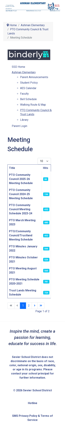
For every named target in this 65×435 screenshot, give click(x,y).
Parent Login (19, 126)
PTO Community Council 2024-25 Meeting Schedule (21, 194)
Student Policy (29, 82)
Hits (45, 168)
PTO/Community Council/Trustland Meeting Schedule (21, 235)
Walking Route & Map (33, 104)
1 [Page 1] (23, 305)
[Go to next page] (35, 305)
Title (12, 168)
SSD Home (18, 66)
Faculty (24, 93)
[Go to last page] (40, 305)
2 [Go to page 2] (29, 305)
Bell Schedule (28, 99)
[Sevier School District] (32, 6)
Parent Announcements (34, 77)
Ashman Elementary (24, 72)
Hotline (32, 403)
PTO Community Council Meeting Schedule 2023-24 (20, 209)
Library (24, 119)
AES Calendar (28, 88)
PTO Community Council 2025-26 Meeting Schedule (21, 179)
